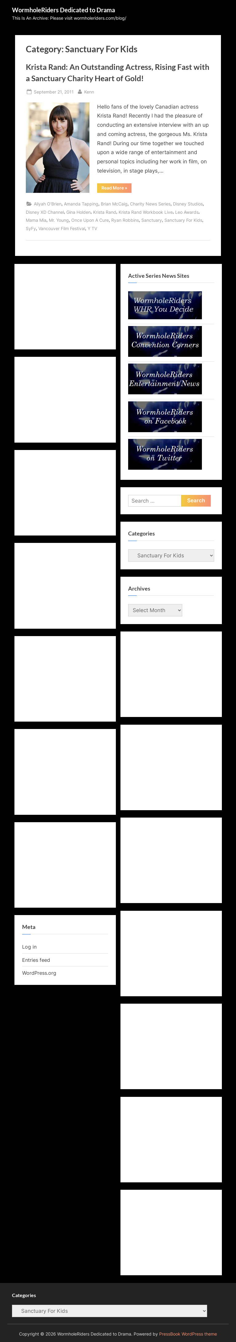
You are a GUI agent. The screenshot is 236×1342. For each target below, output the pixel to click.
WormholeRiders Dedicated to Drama (63, 10)
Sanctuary (151, 220)
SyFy (31, 228)
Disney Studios (188, 203)
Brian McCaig (114, 203)
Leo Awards (187, 212)
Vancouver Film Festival (61, 228)
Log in (29, 947)
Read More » (116, 189)
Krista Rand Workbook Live (146, 212)
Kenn (89, 91)
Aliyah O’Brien (47, 203)
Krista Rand (104, 212)
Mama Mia (36, 220)
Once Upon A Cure (90, 220)
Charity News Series (150, 203)
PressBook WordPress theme (188, 1334)
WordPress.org (39, 973)
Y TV (92, 228)
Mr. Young (59, 220)
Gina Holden (78, 212)
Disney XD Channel (45, 212)
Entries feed (36, 960)
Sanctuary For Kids (183, 220)
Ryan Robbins (125, 220)
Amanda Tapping (81, 203)
